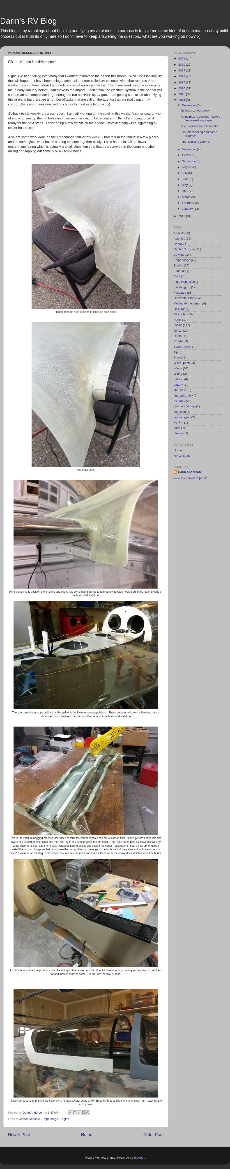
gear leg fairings (184, 406)
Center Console (29, 1119)
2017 (182, 82)
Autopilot (180, 233)
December (189, 105)
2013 (182, 216)
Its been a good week (195, 110)
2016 (182, 88)
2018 (182, 76)
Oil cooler (180, 314)
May (185, 185)
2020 (182, 64)
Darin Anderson (189, 472)
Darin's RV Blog (28, 21)
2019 (182, 70)
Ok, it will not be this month (199, 126)
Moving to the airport (187, 303)
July (185, 173)
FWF (177, 276)
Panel (178, 319)
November (189, 149)
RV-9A (178, 330)
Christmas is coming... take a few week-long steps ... (200, 118)
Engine (64, 1119)
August (187, 167)
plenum (179, 433)
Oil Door (179, 309)
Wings (178, 368)
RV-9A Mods (182, 455)
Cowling (179, 254)
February (188, 202)
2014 (182, 100)
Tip (176, 352)
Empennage (50, 1119)
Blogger (139, 1157)
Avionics (179, 238)
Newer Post (19, 1134)
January (188, 208)
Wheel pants (182, 363)
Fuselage (180, 292)
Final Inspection (184, 281)
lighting (178, 422)
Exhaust (179, 271)
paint (177, 428)
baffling (178, 379)
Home (86, 1134)
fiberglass (180, 390)
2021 (182, 58)
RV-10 (178, 325)
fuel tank (179, 401)
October (188, 155)
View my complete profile (190, 478)
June (185, 179)
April (185, 190)
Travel (178, 357)
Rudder (179, 341)
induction (180, 411)
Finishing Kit (182, 287)
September (190, 161)
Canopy (179, 244)
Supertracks (182, 346)
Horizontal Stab (184, 298)
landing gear (182, 417)
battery (178, 384)
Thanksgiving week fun (196, 141)
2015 (182, 94)
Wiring (178, 373)
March (186, 197)
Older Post (153, 1134)
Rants (178, 335)
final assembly (183, 395)
